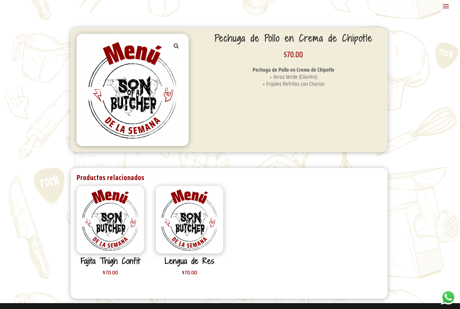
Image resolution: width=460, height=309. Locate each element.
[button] (176, 46)
